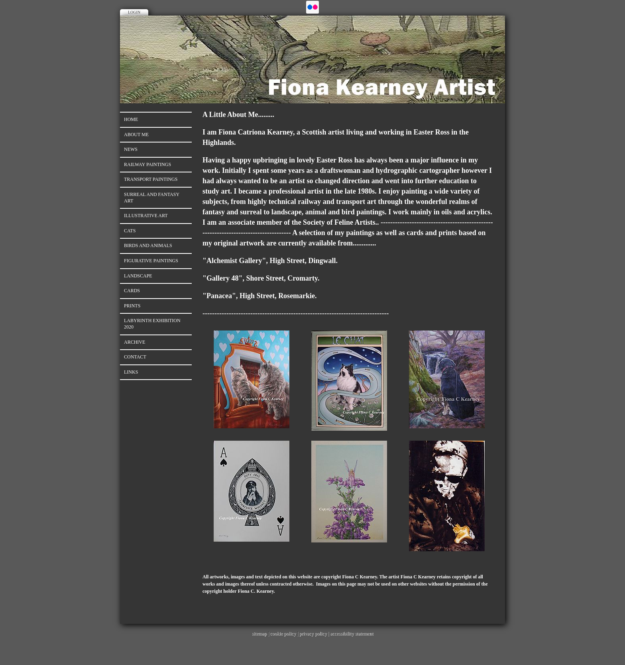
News (131, 149)
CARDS (132, 290)
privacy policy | (314, 633)
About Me (136, 134)
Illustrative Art (146, 215)
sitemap (259, 633)
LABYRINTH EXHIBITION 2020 (152, 324)
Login (134, 12)
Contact (135, 357)
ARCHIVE (134, 342)
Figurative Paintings (151, 260)
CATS (130, 231)
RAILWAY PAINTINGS (147, 164)
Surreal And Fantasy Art (151, 198)
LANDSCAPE (138, 276)
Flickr (312, 7)
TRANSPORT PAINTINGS (150, 179)
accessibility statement (351, 633)
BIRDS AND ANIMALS (148, 245)
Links (131, 372)
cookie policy (283, 633)
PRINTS (132, 306)
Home (131, 119)
